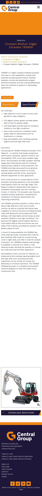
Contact (5, 472)
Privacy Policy (7, 474)
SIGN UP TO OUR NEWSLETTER (30, 2)
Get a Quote (7, 97)
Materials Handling (10, 444)
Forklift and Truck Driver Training (16, 459)
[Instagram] (14, 2)
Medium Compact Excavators (15, 62)
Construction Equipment (18, 57)
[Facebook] (7, 2)
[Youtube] (18, 2)
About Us (5, 464)
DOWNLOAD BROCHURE (21, 412)
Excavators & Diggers (11, 59)
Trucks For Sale (8, 449)
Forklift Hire (7, 454)
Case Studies (7, 469)
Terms (4, 477)
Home (3, 57)
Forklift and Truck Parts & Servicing (17, 456)
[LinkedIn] (11, 2)
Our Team (5, 467)
